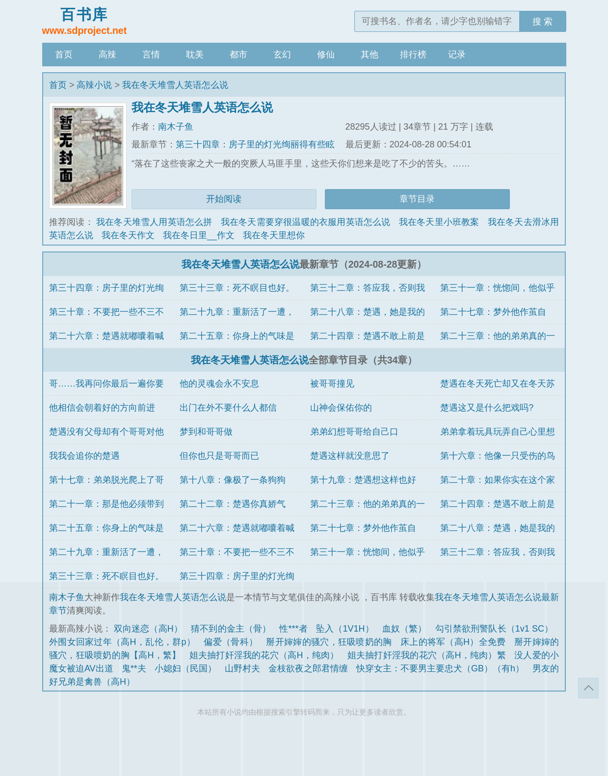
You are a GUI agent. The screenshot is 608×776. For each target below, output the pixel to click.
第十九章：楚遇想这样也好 (363, 480)
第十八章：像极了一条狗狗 (233, 480)
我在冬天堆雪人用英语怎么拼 (154, 222)
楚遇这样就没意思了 (350, 456)
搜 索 (542, 22)
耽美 (195, 54)
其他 (369, 54)
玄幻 (282, 54)
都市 (238, 54)
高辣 (107, 54)
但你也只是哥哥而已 (219, 456)
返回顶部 (588, 688)
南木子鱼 (175, 127)
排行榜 (413, 54)
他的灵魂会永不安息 (219, 383)
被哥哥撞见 (332, 383)
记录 (457, 54)
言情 (151, 54)
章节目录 (417, 199)
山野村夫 (242, 668)
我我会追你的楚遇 (84, 456)
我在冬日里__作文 (199, 235)
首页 (64, 54)
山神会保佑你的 (341, 408)
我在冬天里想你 (274, 235)
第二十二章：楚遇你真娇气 (233, 504)
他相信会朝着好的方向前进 (102, 408)
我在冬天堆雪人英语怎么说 (175, 85)
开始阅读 (223, 199)
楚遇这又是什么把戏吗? (486, 408)
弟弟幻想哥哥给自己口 (354, 432)
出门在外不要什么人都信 (228, 408)
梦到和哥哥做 (206, 432)
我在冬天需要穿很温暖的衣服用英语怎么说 (306, 222)
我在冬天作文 (128, 235)
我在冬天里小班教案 (439, 222)
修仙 (326, 54)
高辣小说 (94, 85)
